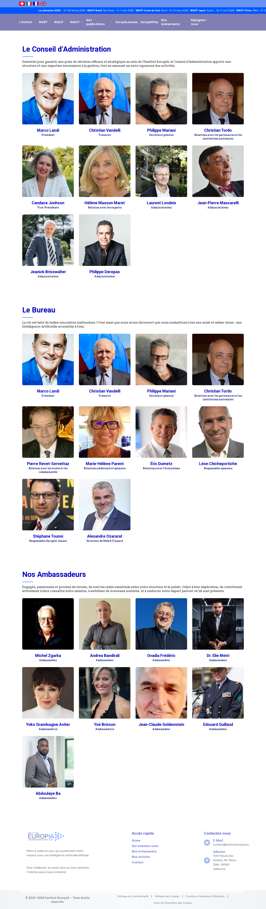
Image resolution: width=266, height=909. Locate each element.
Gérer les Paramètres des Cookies (173, 902)
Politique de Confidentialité (132, 896)
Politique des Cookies (167, 896)
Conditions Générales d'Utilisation (205, 896)
